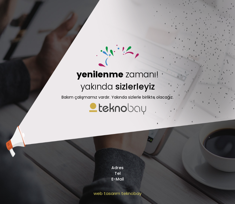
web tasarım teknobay (117, 193)
